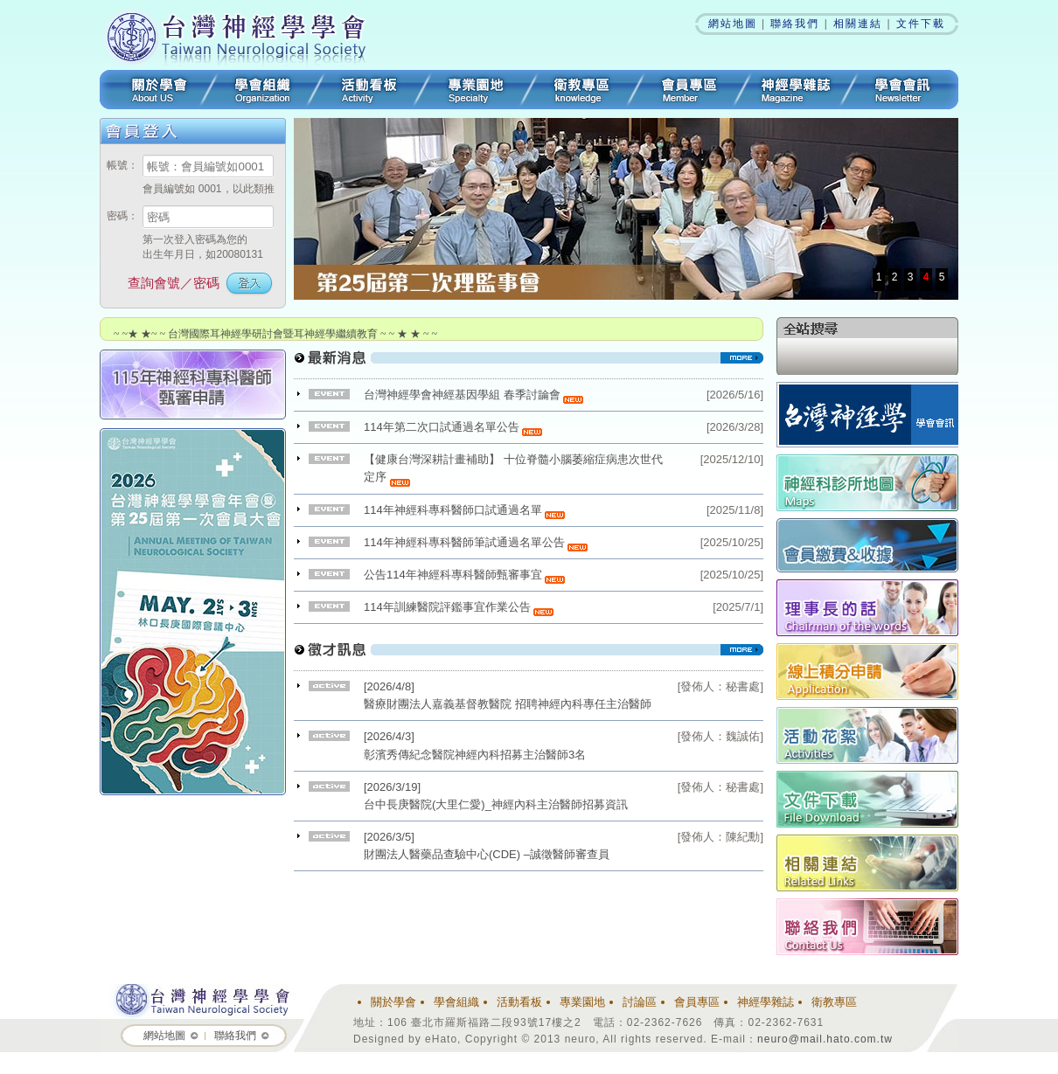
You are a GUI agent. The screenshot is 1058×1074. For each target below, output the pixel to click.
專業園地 (475, 89)
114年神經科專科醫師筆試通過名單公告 (476, 542)
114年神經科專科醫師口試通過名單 (464, 509)
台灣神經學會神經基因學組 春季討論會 (473, 394)
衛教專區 (582, 89)
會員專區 (689, 89)
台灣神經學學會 (242, 35)
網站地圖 (732, 23)
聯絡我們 (794, 23)
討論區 (640, 1001)
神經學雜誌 (795, 89)
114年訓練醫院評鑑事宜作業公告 (458, 606)
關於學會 (154, 89)
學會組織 (262, 89)
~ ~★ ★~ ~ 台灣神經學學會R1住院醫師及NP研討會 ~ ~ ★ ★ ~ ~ (262, 321)
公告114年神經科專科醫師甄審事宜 (464, 574)
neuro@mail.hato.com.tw (825, 1039)
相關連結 (857, 23)
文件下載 (920, 23)
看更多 (528, 364)
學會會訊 (903, 89)
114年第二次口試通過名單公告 (453, 426)
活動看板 (369, 89)
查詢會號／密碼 (173, 282)
